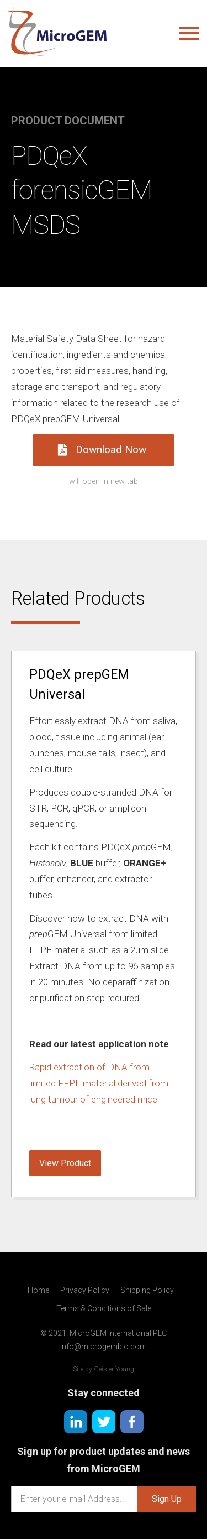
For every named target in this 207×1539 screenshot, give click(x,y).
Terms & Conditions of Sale (103, 1308)
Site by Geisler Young (103, 1369)
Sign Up (167, 1499)
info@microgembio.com (103, 1346)
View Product (65, 1163)
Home (38, 1290)
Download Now (102, 449)
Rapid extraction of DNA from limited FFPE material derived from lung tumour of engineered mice (98, 1083)
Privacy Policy (84, 1290)
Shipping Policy (147, 1290)
